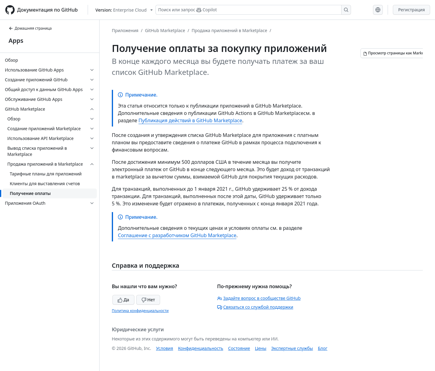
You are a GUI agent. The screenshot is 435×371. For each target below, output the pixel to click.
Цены (260, 348)
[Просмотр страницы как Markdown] (397, 53)
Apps (16, 40)
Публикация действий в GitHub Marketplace (190, 120)
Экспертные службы (292, 348)
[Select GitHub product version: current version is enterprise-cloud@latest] (124, 10)
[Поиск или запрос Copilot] (253, 10)
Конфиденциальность (200, 348)
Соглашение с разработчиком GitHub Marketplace (177, 235)
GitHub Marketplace (165, 30)
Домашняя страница (30, 28)
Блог (322, 348)
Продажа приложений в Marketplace (229, 30)
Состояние (239, 348)
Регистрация (411, 10)
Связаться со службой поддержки (255, 307)
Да (123, 300)
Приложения (125, 30)
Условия (164, 348)
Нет (148, 300)
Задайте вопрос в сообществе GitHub (259, 298)
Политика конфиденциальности (140, 310)
